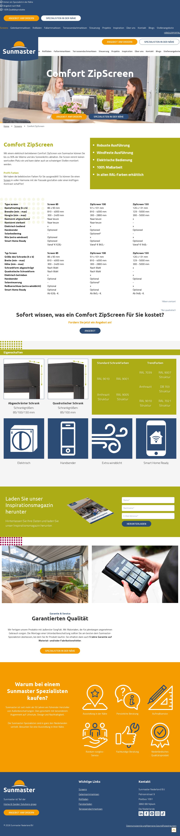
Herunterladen (136, 524)
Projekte (106, 28)
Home (6, 126)
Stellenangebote (165, 28)
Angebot (90, 331)
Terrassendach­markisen (91, 809)
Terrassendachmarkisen (75, 28)
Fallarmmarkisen (52, 28)
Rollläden (37, 28)
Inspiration (118, 28)
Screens (4, 28)
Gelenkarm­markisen (89, 794)
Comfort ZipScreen (35, 126)
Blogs (151, 28)
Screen (7, 180)
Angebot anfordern (21, 18)
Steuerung (94, 28)
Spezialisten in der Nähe (61, 18)
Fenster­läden (85, 804)
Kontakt (142, 28)
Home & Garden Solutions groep (20, 804)
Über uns (130, 28)
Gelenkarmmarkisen (20, 28)
